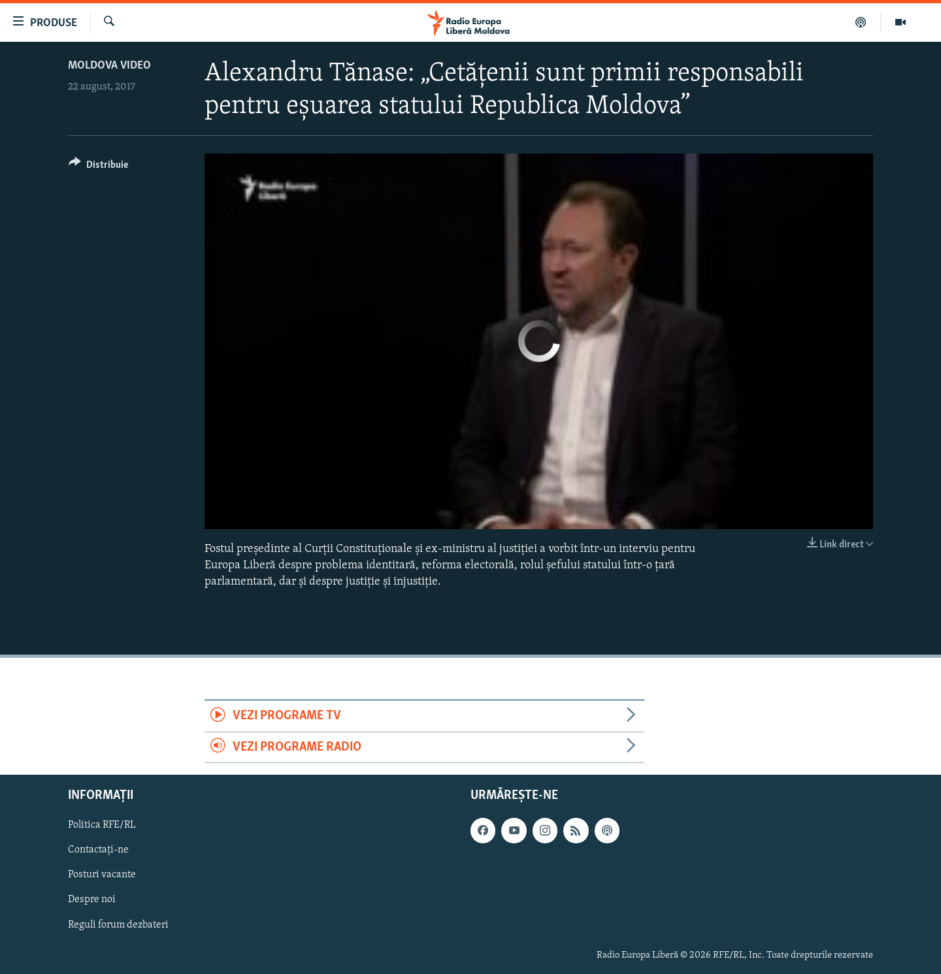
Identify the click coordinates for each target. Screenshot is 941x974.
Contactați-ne (98, 850)
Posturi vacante (102, 875)
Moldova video (109, 65)
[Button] (98, 167)
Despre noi (92, 900)
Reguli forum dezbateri (118, 925)
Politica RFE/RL (102, 825)
